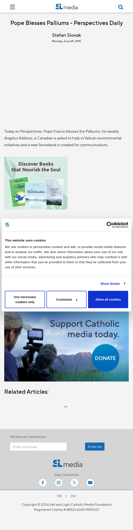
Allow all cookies (108, 299)
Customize (66, 299)
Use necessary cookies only (25, 299)
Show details (110, 283)
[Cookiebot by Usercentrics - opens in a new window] (109, 225)
